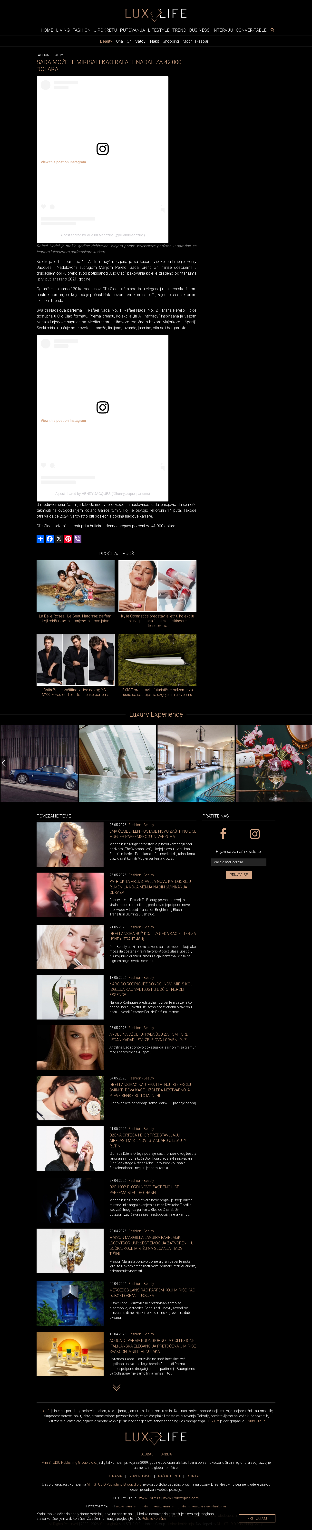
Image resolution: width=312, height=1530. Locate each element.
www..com (181, 1498)
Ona (119, 41)
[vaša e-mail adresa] (239, 862)
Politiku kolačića (154, 1518)
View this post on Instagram (63, 162)
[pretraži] (272, 30)
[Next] (308, 763)
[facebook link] (223, 834)
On (129, 41)
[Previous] (3, 763)
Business (199, 30)
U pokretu (105, 30)
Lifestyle (158, 30)
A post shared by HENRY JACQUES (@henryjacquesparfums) (102, 494)
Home (47, 30)
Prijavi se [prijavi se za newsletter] (239, 875)
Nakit (154, 41)
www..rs (149, 1498)
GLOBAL (146, 1454)
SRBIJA (166, 1454)
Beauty (106, 41)
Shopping (171, 41)
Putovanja (132, 30)
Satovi (140, 41)
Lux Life (44, 1411)
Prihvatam (257, 1518)
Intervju (223, 30)
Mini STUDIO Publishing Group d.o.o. (69, 1462)
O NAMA (115, 1476)
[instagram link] (254, 834)
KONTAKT (195, 1476)
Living (63, 30)
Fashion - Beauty (141, 825)
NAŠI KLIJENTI (169, 1476)
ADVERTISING (140, 1476)
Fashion (82, 30)
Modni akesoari (196, 41)
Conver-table (251, 30)
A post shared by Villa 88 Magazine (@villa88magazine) (102, 235)
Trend (179, 30)
